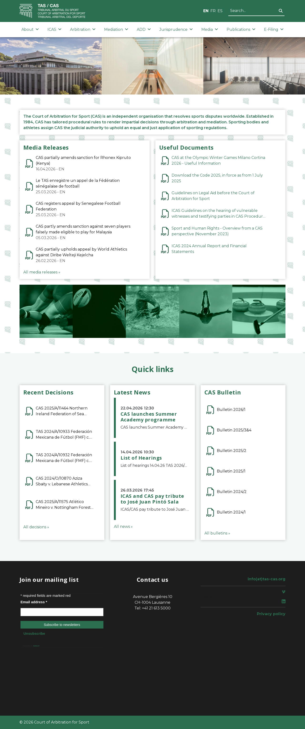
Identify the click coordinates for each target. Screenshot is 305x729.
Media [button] (209, 29)
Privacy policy (271, 614)
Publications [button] (241, 29)
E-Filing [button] (274, 29)
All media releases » (41, 272)
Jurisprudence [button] (176, 29)
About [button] (30, 29)
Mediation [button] (116, 29)
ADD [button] (144, 29)
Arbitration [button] (83, 29)
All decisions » (36, 527)
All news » (123, 526)
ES (220, 11)
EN (205, 11)
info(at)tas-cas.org (266, 579)
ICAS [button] (54, 29)
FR (213, 11)
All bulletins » (217, 533)
